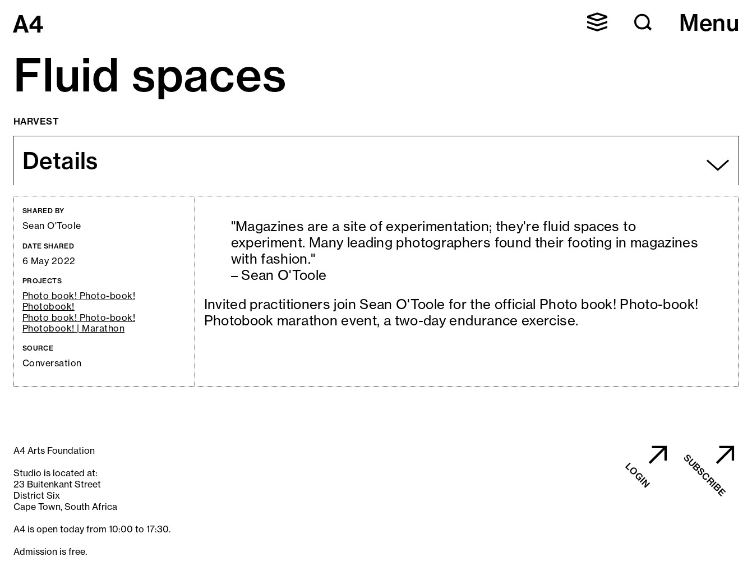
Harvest (36, 121)
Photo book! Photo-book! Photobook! (78, 301)
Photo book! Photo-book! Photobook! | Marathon (78, 323)
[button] (597, 22)
